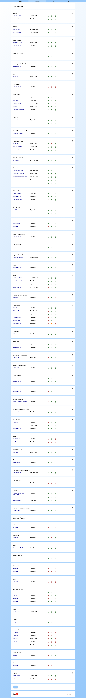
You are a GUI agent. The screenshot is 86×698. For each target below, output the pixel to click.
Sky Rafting (15, 425)
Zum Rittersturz (16, 510)
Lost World (15, 76)
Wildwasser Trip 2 (17, 571)
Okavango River (16, 223)
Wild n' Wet (15, 638)
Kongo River (16, 367)
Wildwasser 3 (16, 645)
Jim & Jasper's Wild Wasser (19, 547)
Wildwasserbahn (17, 19)
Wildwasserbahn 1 (17, 196)
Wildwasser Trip (16, 483)
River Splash (16, 452)
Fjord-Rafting (16, 100)
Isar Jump (15, 527)
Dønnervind (15, 143)
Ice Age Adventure (17, 287)
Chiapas (15, 307)
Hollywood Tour (16, 311)
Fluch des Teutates (17, 146)
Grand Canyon (16, 438)
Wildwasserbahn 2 (17, 199)
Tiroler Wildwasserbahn (18, 109)
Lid (53, 1)
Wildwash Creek (16, 320)
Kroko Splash (16, 378)
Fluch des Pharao (17, 29)
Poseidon (15, 106)
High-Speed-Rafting (17, 42)
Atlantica (15, 97)
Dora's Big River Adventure (19, 281)
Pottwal (14, 333)
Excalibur (15, 284)
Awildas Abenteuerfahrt (18, 170)
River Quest (15, 314)
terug (15, 686)
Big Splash (15, 622)
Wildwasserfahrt (17, 183)
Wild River (15, 123)
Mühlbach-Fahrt (16, 497)
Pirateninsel (15, 56)
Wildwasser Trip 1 (17, 568)
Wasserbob (15, 297)
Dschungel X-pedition (18, 257)
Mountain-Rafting (17, 193)
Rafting (14, 344)
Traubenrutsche (16, 462)
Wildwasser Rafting (17, 15)
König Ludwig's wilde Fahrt (19, 133)
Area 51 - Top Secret (17, 277)
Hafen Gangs (16, 160)
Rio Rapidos (16, 611)
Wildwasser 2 (16, 601)
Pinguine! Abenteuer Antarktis (20, 401)
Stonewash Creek (17, 317)
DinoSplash (15, 210)
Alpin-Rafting (16, 357)
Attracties (37, 1)
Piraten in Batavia (17, 103)
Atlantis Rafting (16, 675)
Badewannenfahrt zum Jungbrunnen (18, 494)
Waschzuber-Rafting (17, 500)
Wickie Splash (16, 213)
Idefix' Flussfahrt (17, 32)
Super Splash (16, 180)
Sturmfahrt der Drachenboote (20, 176)
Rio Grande (15, 120)
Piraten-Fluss (16, 592)
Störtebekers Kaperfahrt (18, 173)
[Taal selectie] (69, 694)
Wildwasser (15, 226)
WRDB (19, 1)
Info (68, 1)
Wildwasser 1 (16, 641)
